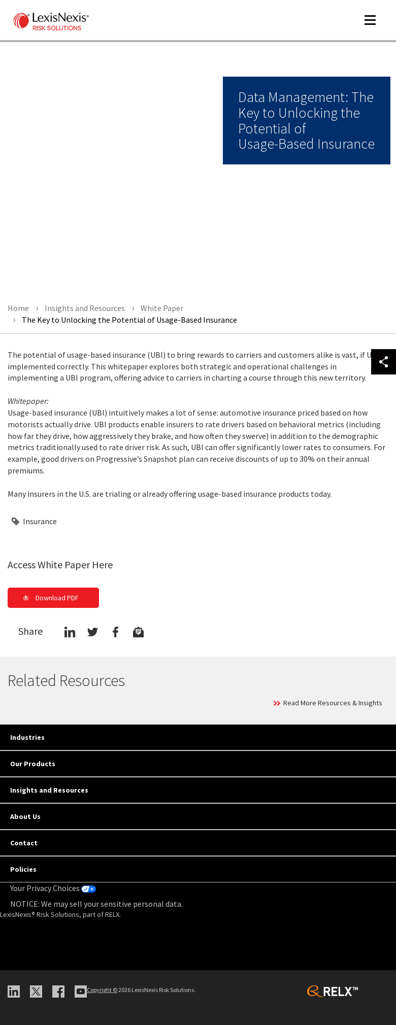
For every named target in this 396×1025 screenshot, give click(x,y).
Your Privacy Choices (53, 888)
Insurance (40, 521)
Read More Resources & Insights (332, 702)
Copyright (102, 990)
